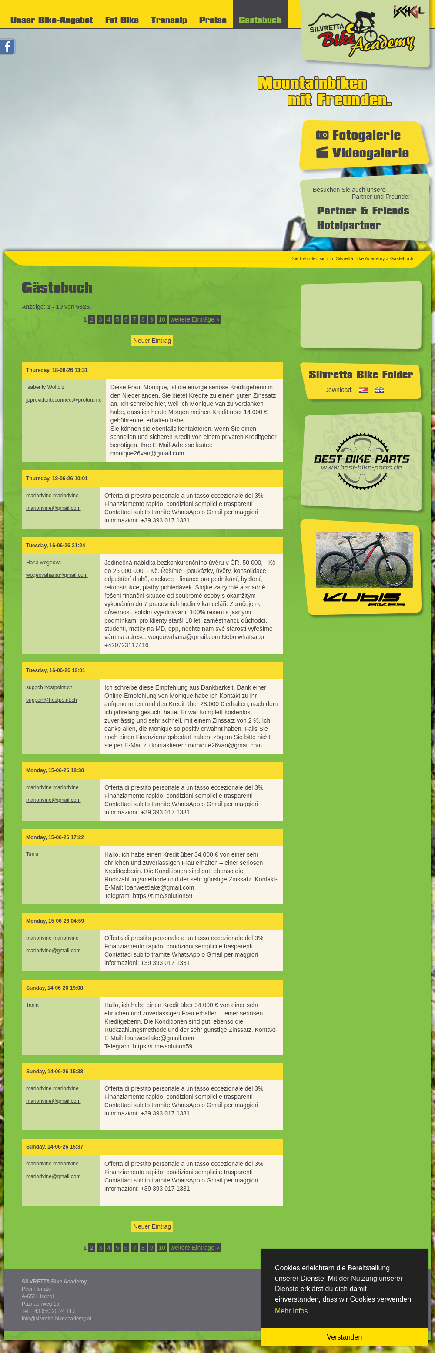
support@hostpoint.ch (51, 700)
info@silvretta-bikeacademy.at (56, 1319)
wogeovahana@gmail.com (57, 575)
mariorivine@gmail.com (53, 508)
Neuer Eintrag (152, 340)
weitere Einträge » (195, 319)
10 (161, 319)
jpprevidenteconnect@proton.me (64, 400)
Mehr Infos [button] (291, 1311)
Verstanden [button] (344, 1337)
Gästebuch (401, 258)
